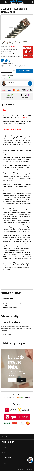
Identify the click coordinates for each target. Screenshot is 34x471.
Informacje (17, 437)
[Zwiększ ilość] (3, 71)
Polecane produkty (9, 316)
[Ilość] (6, 71)
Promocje (17, 447)
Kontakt (4, 452)
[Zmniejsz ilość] (10, 71)
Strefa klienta (17, 442)
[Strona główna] (17, 2)
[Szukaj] (6, 2)
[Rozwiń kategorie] (2, 2)
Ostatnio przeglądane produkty (15, 343)
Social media (17, 458)
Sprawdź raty (9, 97)
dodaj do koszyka (24, 70)
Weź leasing (25, 97)
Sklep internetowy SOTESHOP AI (26, 469)
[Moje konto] (32, 2)
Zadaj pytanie (7, 335)
